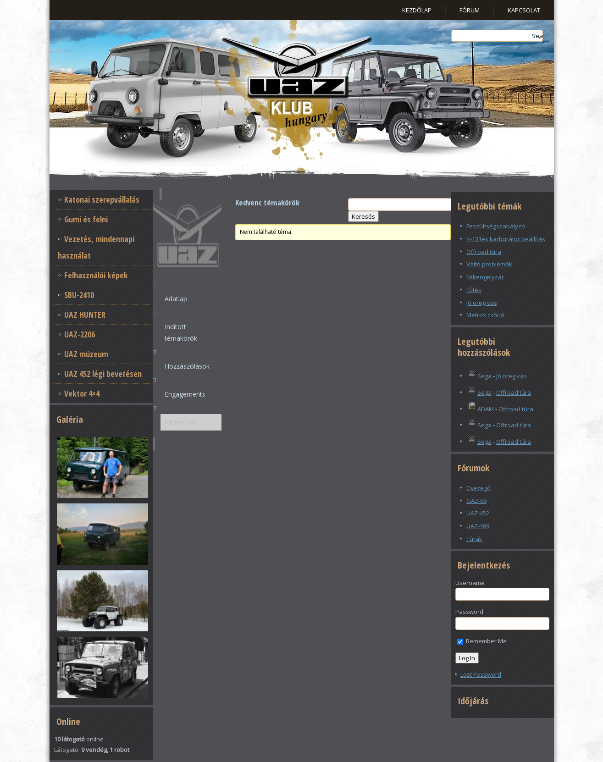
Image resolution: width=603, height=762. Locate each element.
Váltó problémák (489, 264)
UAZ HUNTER (84, 314)
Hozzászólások (187, 366)
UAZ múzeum (86, 353)
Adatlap (176, 298)
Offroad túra (483, 252)
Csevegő (478, 488)
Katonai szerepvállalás (101, 199)
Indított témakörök (181, 332)
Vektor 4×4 (82, 393)
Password (469, 611)
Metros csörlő (485, 315)
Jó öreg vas (481, 302)
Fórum (469, 10)
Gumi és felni (86, 219)
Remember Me (482, 641)
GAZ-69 (476, 501)
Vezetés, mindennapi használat (96, 247)
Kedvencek (181, 422)
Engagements (185, 394)
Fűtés (473, 290)
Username (470, 583)
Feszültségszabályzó (495, 226)
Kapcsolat (524, 10)
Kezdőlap (417, 10)
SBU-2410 (79, 294)
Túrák (474, 539)
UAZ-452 (477, 513)
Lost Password (480, 674)
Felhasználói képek (96, 275)
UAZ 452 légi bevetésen (103, 373)
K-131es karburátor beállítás (505, 239)
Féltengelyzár (485, 277)
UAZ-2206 (79, 334)
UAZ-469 (477, 526)
